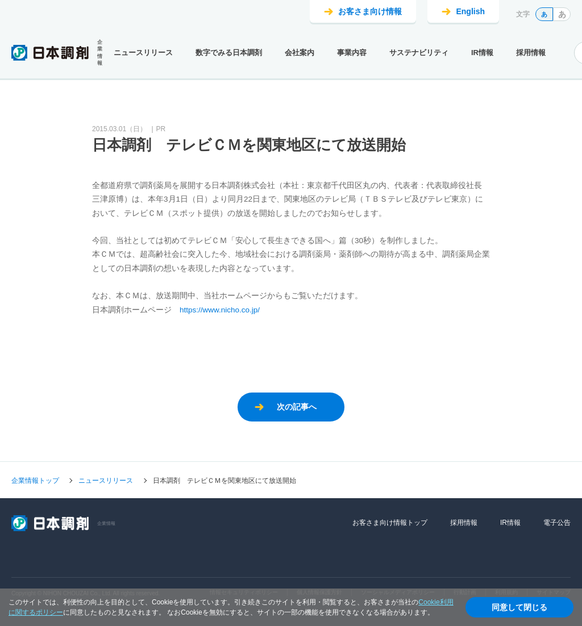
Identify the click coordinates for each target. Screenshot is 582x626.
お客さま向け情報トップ (389, 522)
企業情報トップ (35, 481)
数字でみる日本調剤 (229, 52)
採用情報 (531, 52)
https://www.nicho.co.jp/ (220, 310)
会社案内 (299, 52)
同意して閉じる (519, 607)
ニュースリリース (143, 52)
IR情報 (482, 52)
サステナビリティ (418, 52)
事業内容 (352, 52)
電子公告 (557, 522)
